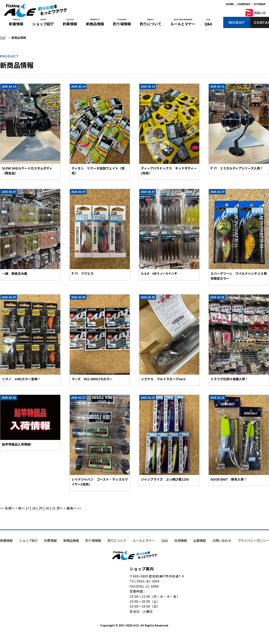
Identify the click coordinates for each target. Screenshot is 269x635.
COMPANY (243, 5)
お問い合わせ (221, 540)
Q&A (208, 24)
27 (30, 508)
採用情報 (180, 540)
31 (57, 508)
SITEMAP (260, 5)
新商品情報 (95, 24)
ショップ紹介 (43, 24)
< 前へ (22, 508)
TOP (3, 37)
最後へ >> (78, 508)
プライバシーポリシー (253, 540)
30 (50, 508)
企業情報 (199, 540)
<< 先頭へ (8, 508)
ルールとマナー (182, 24)
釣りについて (150, 24)
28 (37, 508)
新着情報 (16, 24)
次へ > (64, 508)
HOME (230, 5)
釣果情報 (70, 24)
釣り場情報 (122, 24)
